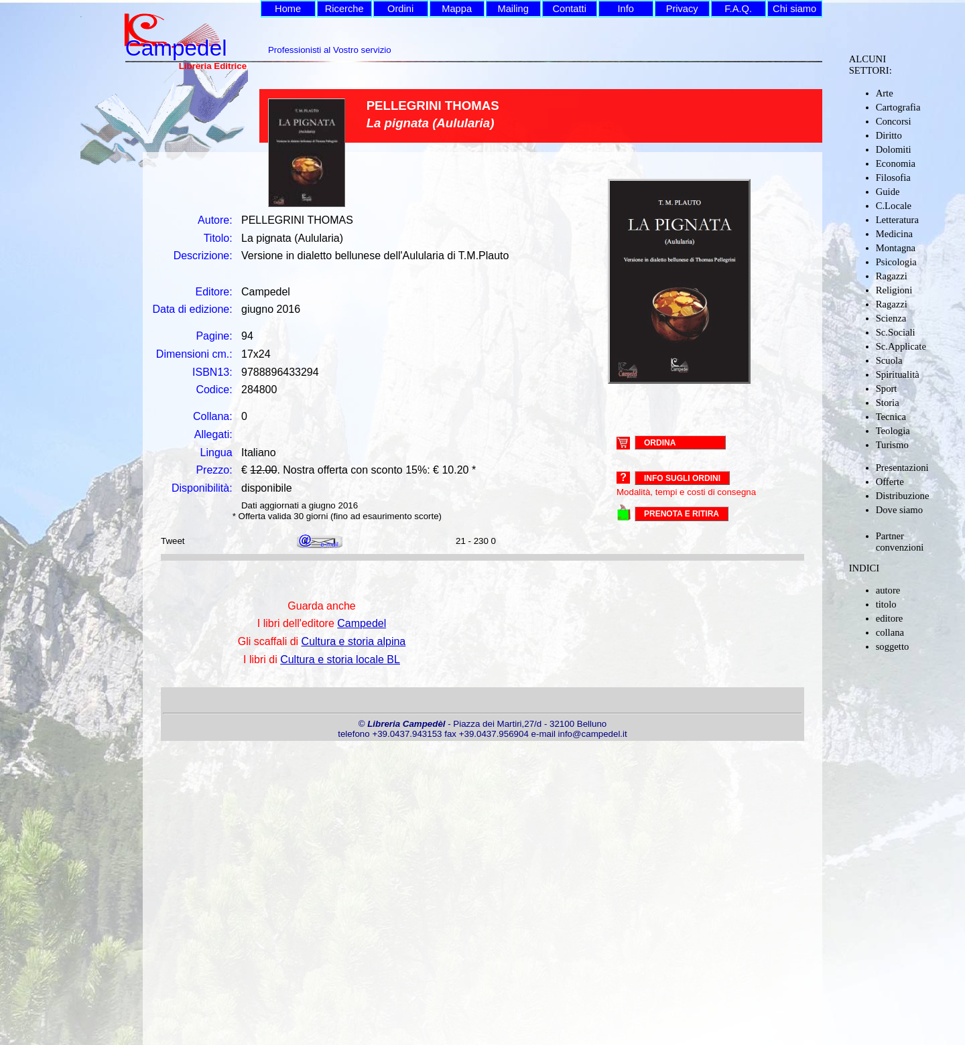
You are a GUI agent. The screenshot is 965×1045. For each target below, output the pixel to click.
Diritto (889, 135)
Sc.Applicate (901, 346)
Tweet (173, 541)
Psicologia (896, 262)
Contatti (569, 8)
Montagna (895, 247)
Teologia (893, 430)
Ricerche (344, 8)
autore (888, 590)
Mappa (457, 8)
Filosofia (893, 177)
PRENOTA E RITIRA (681, 513)
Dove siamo (899, 509)
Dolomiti (893, 149)
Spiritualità (897, 374)
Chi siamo (794, 8)
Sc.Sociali (895, 332)
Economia (895, 163)
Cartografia (898, 107)
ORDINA (660, 442)
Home (288, 8)
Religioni (894, 290)
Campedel (361, 623)
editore (889, 618)
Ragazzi (891, 276)
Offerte (890, 481)
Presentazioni (902, 467)
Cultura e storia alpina (354, 641)
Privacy (682, 8)
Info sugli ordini (682, 478)
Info (625, 8)
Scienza (891, 318)
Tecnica (891, 416)
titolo (886, 604)
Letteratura (897, 219)
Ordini (400, 8)
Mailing (512, 8)
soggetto (892, 646)
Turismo (892, 444)
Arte (884, 93)
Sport (886, 388)
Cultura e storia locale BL (340, 659)
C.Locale (893, 205)
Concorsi (893, 121)
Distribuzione (902, 495)
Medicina (894, 233)
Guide (888, 191)
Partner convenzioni (900, 542)
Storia (887, 402)
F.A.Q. (738, 8)
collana (890, 632)
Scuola (889, 360)
